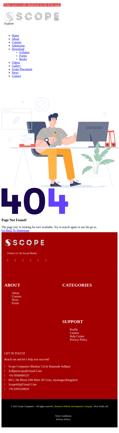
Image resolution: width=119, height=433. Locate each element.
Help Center (77, 336)
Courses (16, 42)
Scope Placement (22, 69)
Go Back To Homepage (15, 230)
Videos (16, 62)
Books (23, 59)
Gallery (16, 65)
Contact (16, 76)
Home (15, 35)
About (15, 38)
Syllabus (24, 52)
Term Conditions (63, 415)
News (15, 72)
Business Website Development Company (73, 406)
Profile (74, 329)
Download (18, 49)
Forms (23, 55)
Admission (18, 45)
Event (15, 303)
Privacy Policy (78, 339)
